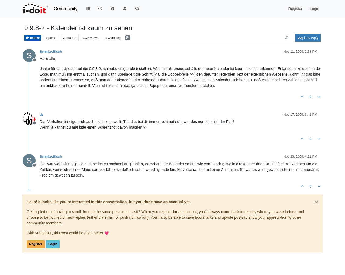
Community (66, 8)
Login (52, 244)
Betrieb (33, 38)
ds (41, 115)
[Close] (316, 202)
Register (35, 244)
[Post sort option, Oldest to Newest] (286, 37)
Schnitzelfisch (51, 52)
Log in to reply (308, 38)
